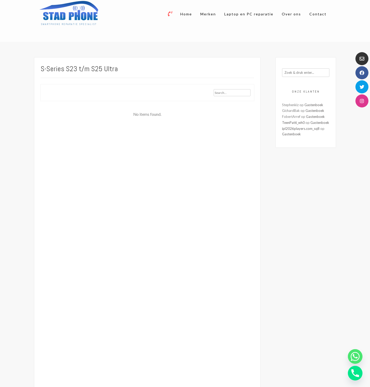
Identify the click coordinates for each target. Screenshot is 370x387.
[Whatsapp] (355, 356)
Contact (318, 14)
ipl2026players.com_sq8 (301, 128)
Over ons (291, 14)
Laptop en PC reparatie (248, 14)
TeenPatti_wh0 (293, 122)
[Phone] (355, 373)
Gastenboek (313, 105)
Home (186, 14)
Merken (208, 14)
